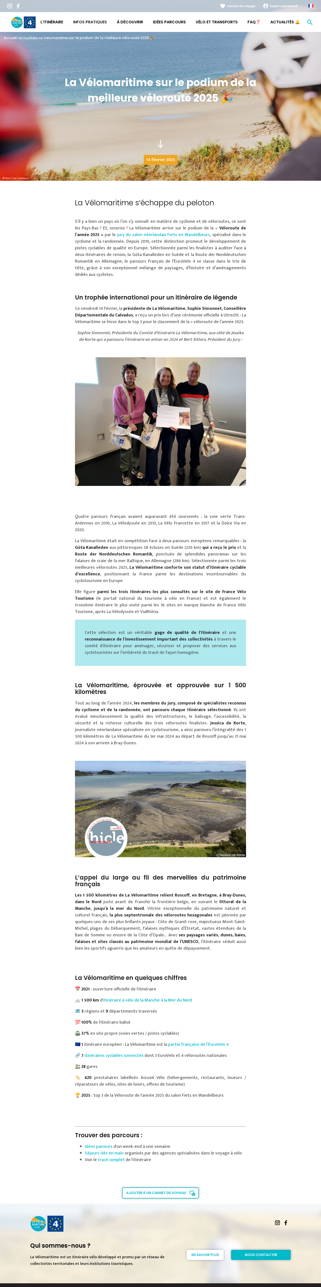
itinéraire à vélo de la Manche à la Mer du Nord (147, 1000)
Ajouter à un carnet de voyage (156, 1192)
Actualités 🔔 (285, 22)
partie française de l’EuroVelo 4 (198, 1044)
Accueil (10, 37)
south (160, 144)
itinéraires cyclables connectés (114, 1055)
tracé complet (111, 1160)
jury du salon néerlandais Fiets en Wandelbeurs (163, 235)
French (311, 6)
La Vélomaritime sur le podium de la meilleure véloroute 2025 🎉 (96, 37)
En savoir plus (205, 1254)
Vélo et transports (217, 22)
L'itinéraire (52, 22)
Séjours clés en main (104, 1153)
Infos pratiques (90, 22)
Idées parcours (99, 1146)
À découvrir (130, 22)
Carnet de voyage (241, 6)
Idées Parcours (169, 22)
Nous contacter (261, 1254)
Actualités (28, 37)
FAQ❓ (254, 22)
